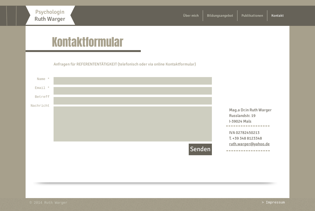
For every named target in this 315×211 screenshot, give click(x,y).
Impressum (275, 202)
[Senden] (200, 149)
